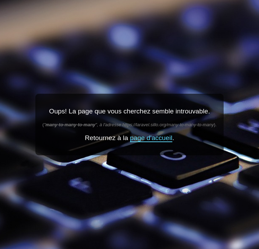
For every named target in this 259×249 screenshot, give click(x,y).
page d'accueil (151, 137)
